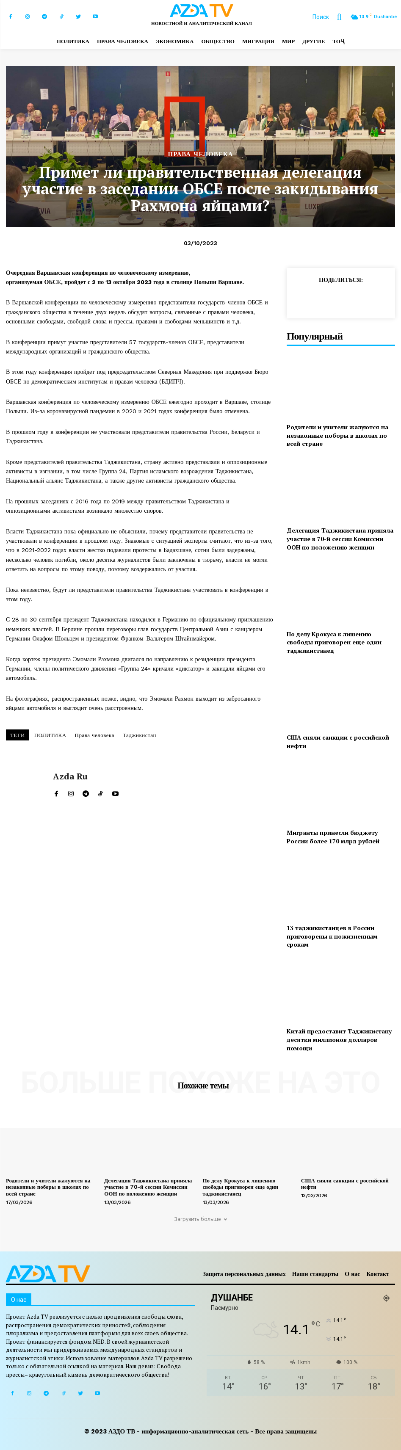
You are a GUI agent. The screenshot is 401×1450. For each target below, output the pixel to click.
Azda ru (70, 776)
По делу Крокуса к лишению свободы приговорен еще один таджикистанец (334, 642)
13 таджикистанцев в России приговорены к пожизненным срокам (332, 936)
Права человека (94, 735)
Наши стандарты (315, 1273)
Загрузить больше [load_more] (200, 1219)
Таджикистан (139, 735)
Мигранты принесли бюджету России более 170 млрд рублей (333, 837)
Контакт (377, 1273)
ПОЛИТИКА (50, 735)
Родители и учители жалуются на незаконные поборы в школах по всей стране (337, 435)
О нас (352, 1273)
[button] (331, 17)
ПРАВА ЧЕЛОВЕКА (200, 154)
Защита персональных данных (244, 1273)
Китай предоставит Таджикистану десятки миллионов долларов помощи (339, 1039)
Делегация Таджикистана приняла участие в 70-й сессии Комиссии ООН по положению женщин (340, 538)
